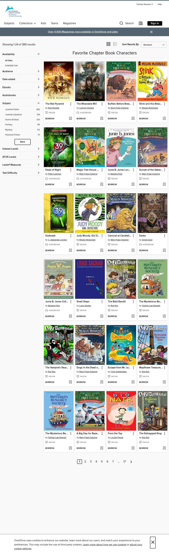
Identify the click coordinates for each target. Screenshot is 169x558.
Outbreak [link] (50, 235)
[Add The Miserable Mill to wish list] (102, 119)
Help (160, 4)
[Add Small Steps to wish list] (102, 316)
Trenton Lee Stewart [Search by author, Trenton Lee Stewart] (151, 305)
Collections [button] (27, 23)
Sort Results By (130, 44)
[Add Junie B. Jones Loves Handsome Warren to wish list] (133, 185)
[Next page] (131, 462)
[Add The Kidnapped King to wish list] (164, 448)
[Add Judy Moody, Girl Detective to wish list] (102, 251)
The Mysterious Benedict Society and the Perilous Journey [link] (57, 433)
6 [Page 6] (107, 461)
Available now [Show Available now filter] (11, 65)
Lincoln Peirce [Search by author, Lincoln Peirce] (117, 437)
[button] (145, 4)
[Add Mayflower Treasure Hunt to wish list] (164, 382)
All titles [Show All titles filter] (8, 60)
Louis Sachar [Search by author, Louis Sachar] (85, 305)
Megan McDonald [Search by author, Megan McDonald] (150, 108)
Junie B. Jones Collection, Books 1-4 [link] (57, 301)
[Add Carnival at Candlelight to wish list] (133, 251)
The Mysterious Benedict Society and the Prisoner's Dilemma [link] (151, 301)
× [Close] (153, 542)
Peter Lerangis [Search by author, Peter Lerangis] (54, 174)
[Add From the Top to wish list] (133, 448)
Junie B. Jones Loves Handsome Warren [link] (120, 170)
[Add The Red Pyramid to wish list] (70, 119)
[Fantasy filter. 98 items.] (22, 124)
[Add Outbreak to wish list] (70, 251)
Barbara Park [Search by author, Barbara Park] (116, 174)
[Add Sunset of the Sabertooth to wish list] (164, 185)
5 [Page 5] (102, 461)
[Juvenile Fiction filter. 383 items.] (22, 109)
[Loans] (141, 24)
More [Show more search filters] (22, 142)
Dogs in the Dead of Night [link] (88, 367)
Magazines (69, 23)
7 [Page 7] (113, 461)
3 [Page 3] (91, 461)
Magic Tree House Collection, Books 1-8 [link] (88, 170)
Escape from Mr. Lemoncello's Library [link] (120, 367)
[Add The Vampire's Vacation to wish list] (70, 382)
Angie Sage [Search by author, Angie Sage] (147, 240)
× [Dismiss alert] (151, 32)
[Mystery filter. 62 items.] (22, 130)
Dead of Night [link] (53, 170)
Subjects (9, 23)
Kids (43, 23)
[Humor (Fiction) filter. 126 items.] (22, 119)
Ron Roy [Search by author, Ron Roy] (114, 305)
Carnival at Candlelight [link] (120, 235)
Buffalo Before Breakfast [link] (120, 103)
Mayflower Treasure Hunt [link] (151, 367)
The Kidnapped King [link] (150, 433)
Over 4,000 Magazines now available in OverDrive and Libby (83, 32)
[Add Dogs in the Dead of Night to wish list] (102, 382)
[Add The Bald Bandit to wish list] (133, 316)
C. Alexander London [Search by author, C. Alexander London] (57, 240)
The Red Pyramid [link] (54, 103)
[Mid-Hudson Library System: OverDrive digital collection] (13, 11)
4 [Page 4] (96, 461)
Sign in (155, 23)
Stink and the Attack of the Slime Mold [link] (151, 103)
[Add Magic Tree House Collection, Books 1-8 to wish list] (102, 185)
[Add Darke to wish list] (164, 251)
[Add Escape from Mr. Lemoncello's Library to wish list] (133, 382)
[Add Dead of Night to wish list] (70, 185)
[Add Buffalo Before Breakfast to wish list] (133, 119)
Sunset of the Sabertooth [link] (151, 170)
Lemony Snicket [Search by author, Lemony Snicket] (86, 108)
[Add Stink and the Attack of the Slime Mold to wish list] (164, 119)
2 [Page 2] (85, 461)
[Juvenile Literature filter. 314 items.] (22, 114)
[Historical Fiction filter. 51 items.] (22, 135)
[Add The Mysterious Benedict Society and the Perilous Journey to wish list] (70, 448)
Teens (54, 23)
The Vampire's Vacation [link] (57, 367)
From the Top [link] (115, 433)
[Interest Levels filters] (21, 149)
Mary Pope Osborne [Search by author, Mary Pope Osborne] (120, 108)
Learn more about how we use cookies (104, 544)
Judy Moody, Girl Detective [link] (88, 235)
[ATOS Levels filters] (21, 157)
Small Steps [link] (83, 301)
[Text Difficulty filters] (21, 173)
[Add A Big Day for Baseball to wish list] (102, 448)
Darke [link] (142, 235)
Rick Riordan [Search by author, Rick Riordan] (53, 108)
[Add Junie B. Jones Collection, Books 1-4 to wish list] (70, 316)
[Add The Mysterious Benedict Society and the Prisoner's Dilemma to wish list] (164, 316)
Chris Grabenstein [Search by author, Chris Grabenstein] (119, 371)
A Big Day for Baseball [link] (88, 433)
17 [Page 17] (124, 461)
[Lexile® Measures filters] (21, 165)
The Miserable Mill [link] (87, 103)
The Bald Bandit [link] (117, 301)
